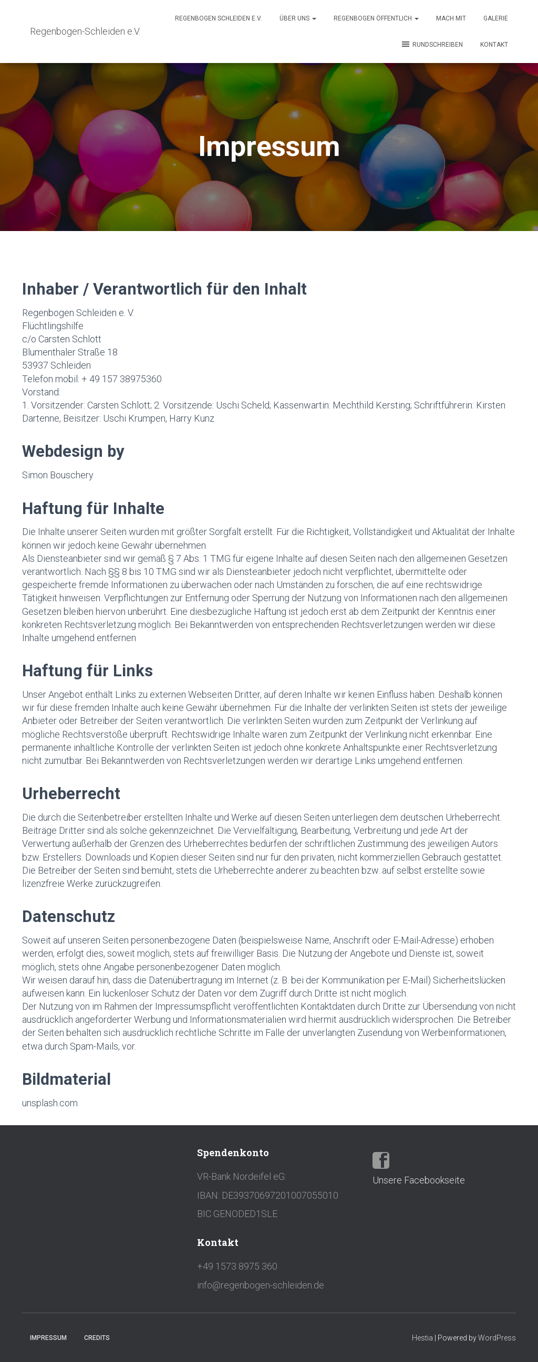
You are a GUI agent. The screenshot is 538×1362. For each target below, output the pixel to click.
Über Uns (298, 18)
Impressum (48, 1338)
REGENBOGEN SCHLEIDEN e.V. (218, 18)
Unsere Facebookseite (419, 1180)
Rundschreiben (431, 44)
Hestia (422, 1338)
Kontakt (494, 44)
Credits (97, 1338)
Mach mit (451, 18)
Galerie (495, 18)
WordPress (497, 1338)
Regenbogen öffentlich (376, 18)
